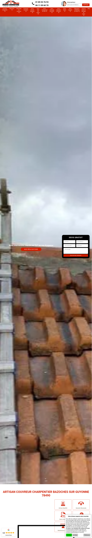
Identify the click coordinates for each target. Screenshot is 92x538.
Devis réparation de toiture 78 (58, 10)
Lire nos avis (9, 535)
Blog (89, 8)
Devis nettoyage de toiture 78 (52, 10)
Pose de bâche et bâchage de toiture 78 (84, 12)
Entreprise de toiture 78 (26, 10)
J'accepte (69, 535)
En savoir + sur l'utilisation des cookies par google (77, 528)
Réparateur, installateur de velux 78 (76, 10)
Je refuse (75, 535)
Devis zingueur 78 (70, 10)
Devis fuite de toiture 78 (38, 11)
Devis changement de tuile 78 (44, 10)
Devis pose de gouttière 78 (32, 10)
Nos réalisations (31, 249)
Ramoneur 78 (12, 9)
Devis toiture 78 (64, 10)
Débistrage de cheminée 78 (18, 10)
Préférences (87, 535)
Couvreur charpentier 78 (4, 10)
